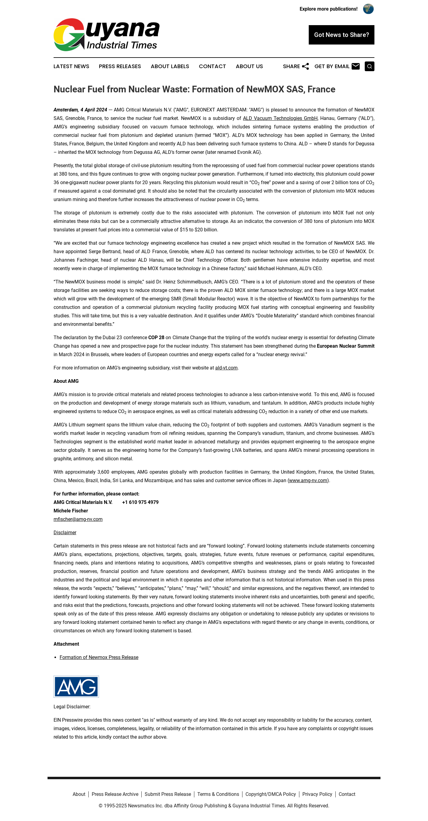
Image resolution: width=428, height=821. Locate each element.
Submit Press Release (168, 794)
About (79, 794)
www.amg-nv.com (308, 480)
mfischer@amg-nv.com (78, 519)
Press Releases (120, 66)
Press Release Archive (115, 794)
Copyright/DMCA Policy (270, 794)
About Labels (170, 66)
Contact (212, 66)
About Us (249, 66)
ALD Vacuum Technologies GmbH (280, 118)
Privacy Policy (317, 794)
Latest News (71, 66)
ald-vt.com (226, 368)
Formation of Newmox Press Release (99, 657)
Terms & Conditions (218, 794)
